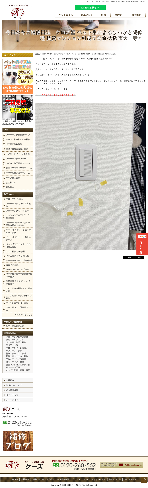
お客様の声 (11, 182)
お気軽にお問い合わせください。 (127, 8)
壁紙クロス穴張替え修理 (17, 149)
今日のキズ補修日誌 (13, 322)
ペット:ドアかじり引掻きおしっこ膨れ (18, 231)
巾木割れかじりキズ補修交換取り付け (19, 275)
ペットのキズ (66, 15)
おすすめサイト (13, 400)
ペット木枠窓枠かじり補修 (18, 139)
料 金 (104, 15)
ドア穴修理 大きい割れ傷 (17, 256)
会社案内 (137, 15)
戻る (133, 257)
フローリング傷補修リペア (18, 134)
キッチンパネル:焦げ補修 (17, 269)
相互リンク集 (115, 479)
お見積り (119, 15)
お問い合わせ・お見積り (43, 479)
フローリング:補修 (14, 199)
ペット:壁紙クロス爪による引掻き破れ (18, 245)
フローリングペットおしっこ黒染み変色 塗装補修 (19, 223)
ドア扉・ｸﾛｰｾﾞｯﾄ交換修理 (18, 154)
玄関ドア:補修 (12, 265)
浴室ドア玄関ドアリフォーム (19, 168)
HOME (37, 54)
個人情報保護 (12, 390)
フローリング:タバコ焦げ (17, 211)
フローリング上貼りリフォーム (19, 308)
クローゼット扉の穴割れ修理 (19, 260)
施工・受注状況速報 (15, 326)
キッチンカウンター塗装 (17, 303)
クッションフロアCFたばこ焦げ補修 (18, 216)
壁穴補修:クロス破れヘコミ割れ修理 (18, 282)
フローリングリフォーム (17, 158)
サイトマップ (12, 395)
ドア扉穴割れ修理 (14, 144)
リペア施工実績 (13, 178)
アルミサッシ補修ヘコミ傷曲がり (19, 289)
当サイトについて (14, 385)
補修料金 (10, 187)
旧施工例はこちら (24, 314)
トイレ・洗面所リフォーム (18, 163)
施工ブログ (87, 15)
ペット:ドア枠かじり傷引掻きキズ (18, 238)
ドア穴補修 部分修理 (15, 251)
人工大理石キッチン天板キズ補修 (19, 297)
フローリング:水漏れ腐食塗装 (18, 204)
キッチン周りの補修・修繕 (18, 370)
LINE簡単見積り (90, 7)
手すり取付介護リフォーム (18, 173)
